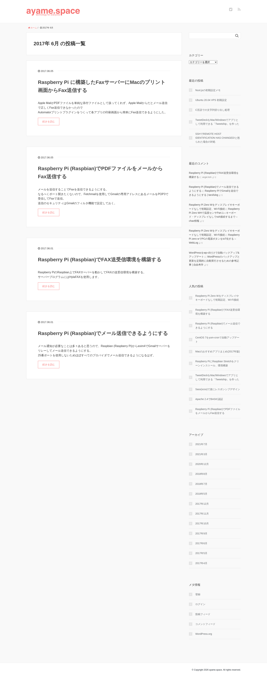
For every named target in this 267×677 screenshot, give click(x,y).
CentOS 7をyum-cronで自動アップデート (217, 339)
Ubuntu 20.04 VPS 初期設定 (211, 100)
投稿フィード (202, 614)
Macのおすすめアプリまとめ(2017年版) (217, 351)
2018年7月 (201, 483)
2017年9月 (201, 533)
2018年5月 (201, 493)
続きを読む (48, 121)
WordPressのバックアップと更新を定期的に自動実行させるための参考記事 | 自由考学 (214, 260)
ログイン (200, 604)
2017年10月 (202, 523)
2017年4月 (201, 563)
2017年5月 (201, 553)
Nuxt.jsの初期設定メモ (208, 90)
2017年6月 (201, 543)
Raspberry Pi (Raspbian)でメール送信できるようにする (103, 333)
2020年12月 (202, 464)
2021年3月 (201, 454)
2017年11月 (202, 513)
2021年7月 (201, 444)
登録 (197, 594)
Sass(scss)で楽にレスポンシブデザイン (217, 389)
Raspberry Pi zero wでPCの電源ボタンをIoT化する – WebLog (214, 238)
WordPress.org (203, 633)
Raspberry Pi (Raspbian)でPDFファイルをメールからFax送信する (217, 411)
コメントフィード (205, 624)
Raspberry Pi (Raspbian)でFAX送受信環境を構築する (100, 259)
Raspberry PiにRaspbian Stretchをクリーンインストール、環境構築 (217, 363)
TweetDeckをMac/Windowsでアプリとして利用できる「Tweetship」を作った (217, 121)
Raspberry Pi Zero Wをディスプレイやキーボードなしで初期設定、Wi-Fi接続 (217, 297)
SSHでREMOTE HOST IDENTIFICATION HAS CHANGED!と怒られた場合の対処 (217, 137)
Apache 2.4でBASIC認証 (209, 399)
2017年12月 (202, 503)
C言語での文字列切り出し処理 (212, 109)
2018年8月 (201, 473)
